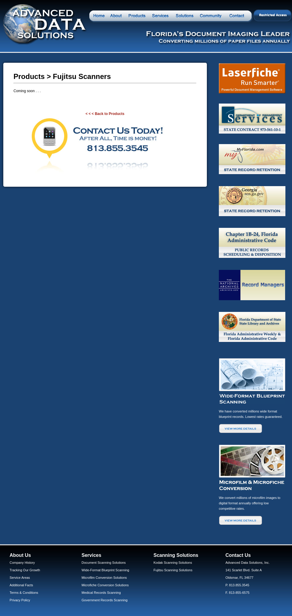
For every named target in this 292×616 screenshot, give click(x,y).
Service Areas (20, 577)
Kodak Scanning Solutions (172, 562)
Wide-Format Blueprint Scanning (105, 570)
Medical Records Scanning (101, 592)
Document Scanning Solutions (104, 562)
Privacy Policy (20, 600)
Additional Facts (21, 585)
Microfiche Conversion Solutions (105, 585)
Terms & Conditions (24, 592)
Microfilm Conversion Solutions (104, 577)
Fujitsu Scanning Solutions (172, 570)
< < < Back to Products (104, 114)
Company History (22, 562)
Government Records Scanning (104, 600)
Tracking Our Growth (25, 570)
